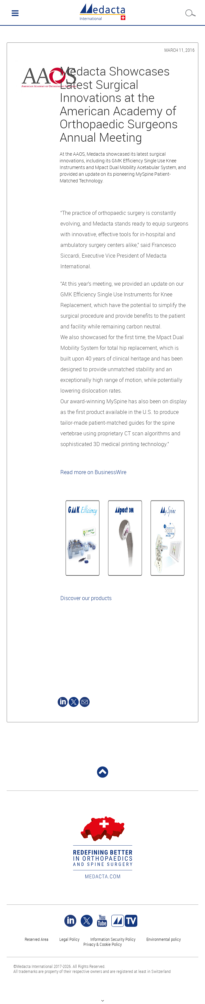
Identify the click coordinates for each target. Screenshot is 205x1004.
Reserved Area (36, 939)
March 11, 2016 (179, 50)
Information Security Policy (112, 939)
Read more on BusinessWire (93, 472)
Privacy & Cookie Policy (102, 944)
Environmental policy (163, 939)
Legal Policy (69, 939)
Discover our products (86, 598)
